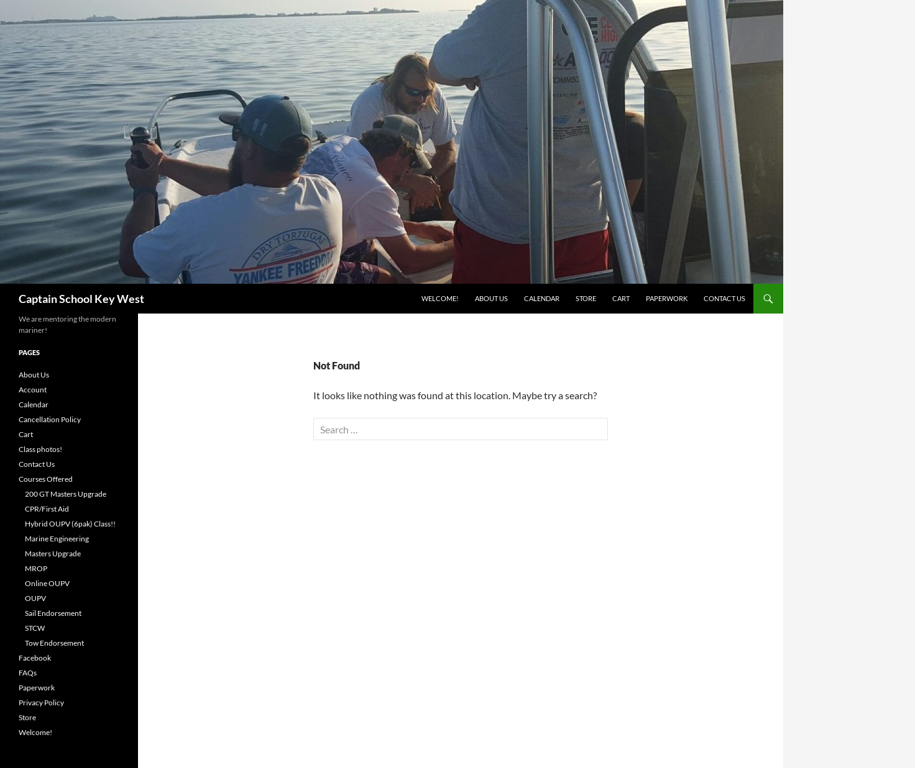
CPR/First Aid (47, 508)
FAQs (28, 672)
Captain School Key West (81, 298)
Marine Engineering (57, 538)
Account (33, 389)
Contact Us (724, 298)
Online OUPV (47, 583)
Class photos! (40, 449)
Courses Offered (46, 479)
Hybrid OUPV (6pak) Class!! (70, 523)
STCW (35, 628)
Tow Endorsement (54, 643)
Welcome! (440, 298)
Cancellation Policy (50, 419)
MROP (36, 568)
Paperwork (666, 298)
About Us (491, 298)
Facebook (35, 657)
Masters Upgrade (53, 553)
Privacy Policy (41, 702)
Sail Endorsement (53, 613)
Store (586, 298)
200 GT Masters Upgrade (65, 494)
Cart (621, 298)
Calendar (541, 298)
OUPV (35, 598)
